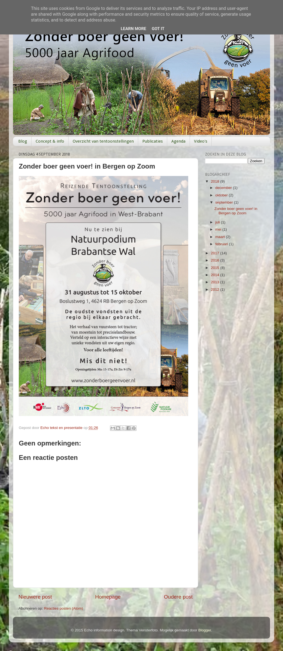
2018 (215, 181)
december (224, 188)
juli (218, 222)
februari (222, 244)
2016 (215, 260)
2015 (215, 268)
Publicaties (152, 141)
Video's (200, 141)
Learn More (133, 28)
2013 (215, 282)
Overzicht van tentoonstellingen (103, 141)
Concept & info (50, 141)
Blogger (204, 630)
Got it (158, 28)
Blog (22, 141)
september (224, 202)
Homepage (107, 597)
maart (220, 237)
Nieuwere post (35, 597)
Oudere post (178, 597)
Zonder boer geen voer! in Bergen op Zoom (235, 211)
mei (218, 229)
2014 (215, 275)
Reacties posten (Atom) (63, 608)
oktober (222, 195)
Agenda (178, 141)
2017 (215, 253)
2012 (215, 289)
